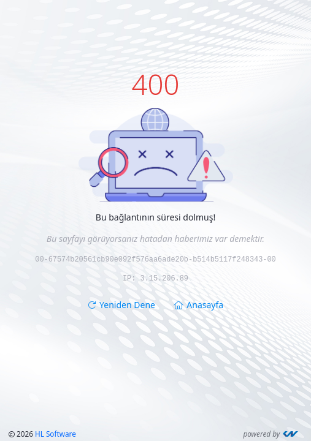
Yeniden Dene (121, 303)
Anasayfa (198, 303)
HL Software (55, 434)
